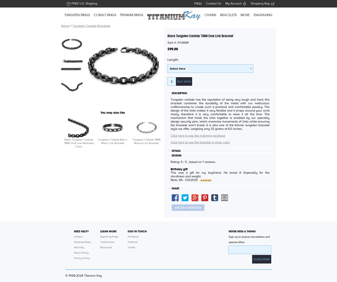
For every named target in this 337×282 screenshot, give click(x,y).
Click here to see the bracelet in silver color (200, 142)
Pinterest (132, 242)
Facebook (133, 237)
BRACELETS (228, 15)
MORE (245, 15)
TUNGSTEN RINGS (77, 15)
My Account (233, 3)
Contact (78, 237)
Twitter (131, 247)
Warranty (79, 247)
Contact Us (213, 3)
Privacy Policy (82, 258)
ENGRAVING (263, 15)
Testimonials (107, 242)
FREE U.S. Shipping (84, 3)
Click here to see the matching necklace (198, 135)
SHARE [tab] (175, 188)
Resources (106, 247)
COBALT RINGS (105, 15)
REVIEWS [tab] (176, 155)
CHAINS (210, 15)
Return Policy (81, 253)
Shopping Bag (260, 3)
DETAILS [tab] (176, 150)
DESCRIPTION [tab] (179, 93)
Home (65, 26)
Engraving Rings (109, 237)
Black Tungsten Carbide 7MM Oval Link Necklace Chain (79, 143)
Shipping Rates (82, 242)
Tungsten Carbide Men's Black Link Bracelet (112, 141)
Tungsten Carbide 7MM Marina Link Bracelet (146, 141)
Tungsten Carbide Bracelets (91, 26)
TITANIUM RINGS (131, 15)
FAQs (198, 3)
